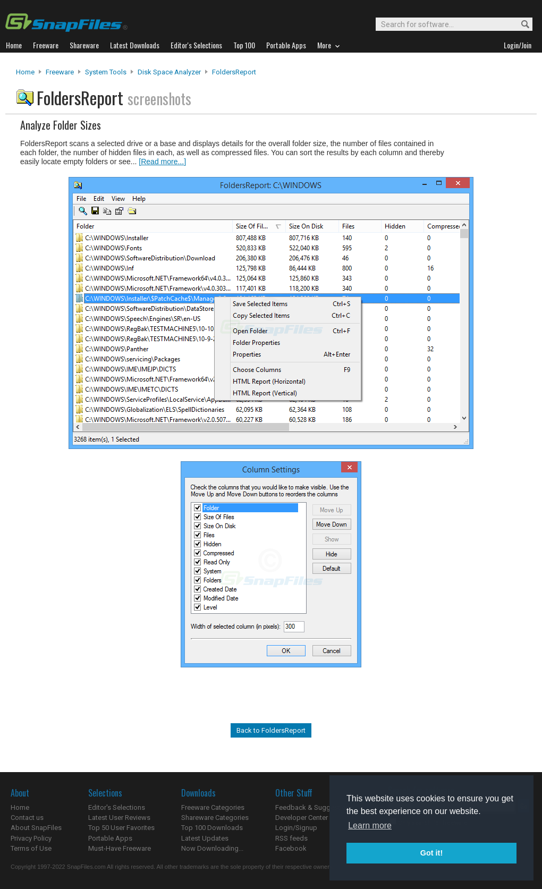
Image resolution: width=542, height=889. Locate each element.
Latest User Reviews (119, 818)
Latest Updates (204, 838)
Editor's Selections (116, 807)
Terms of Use (31, 848)
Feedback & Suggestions (314, 807)
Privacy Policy (31, 838)
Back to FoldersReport (271, 730)
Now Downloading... (212, 848)
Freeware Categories (212, 807)
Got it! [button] (431, 853)
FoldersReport (234, 72)
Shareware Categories (215, 818)
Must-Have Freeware (119, 848)
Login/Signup (296, 828)
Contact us (27, 818)
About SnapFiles (36, 828)
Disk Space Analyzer (169, 72)
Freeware (60, 72)
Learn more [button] (370, 825)
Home (25, 72)
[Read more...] (162, 161)
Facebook (291, 848)
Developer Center (301, 818)
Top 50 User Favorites (121, 828)
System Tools (105, 72)
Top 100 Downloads (212, 828)
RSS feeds (291, 838)
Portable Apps (110, 838)
